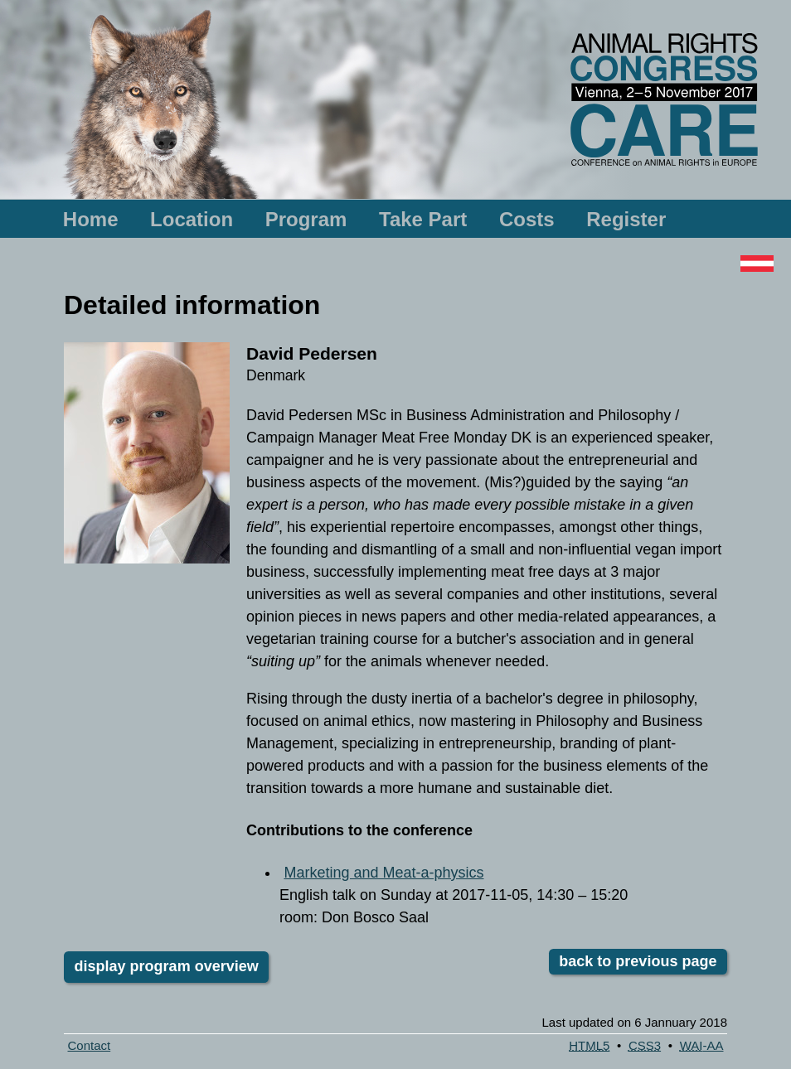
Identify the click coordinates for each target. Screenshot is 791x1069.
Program (306, 219)
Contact (89, 1045)
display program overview (167, 966)
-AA (702, 1045)
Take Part (423, 219)
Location (191, 219)
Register (626, 219)
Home (91, 219)
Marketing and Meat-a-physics (383, 872)
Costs (527, 219)
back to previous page (637, 962)
